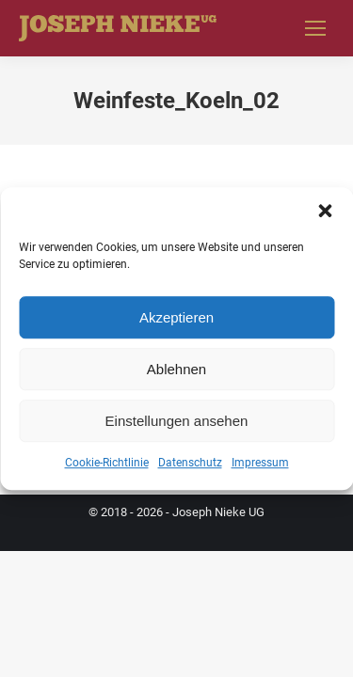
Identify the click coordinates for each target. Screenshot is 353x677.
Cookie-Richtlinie (107, 462)
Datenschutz (190, 462)
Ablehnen (176, 369)
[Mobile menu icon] (315, 28)
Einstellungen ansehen (177, 421)
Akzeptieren (176, 317)
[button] (324, 210)
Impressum (260, 462)
